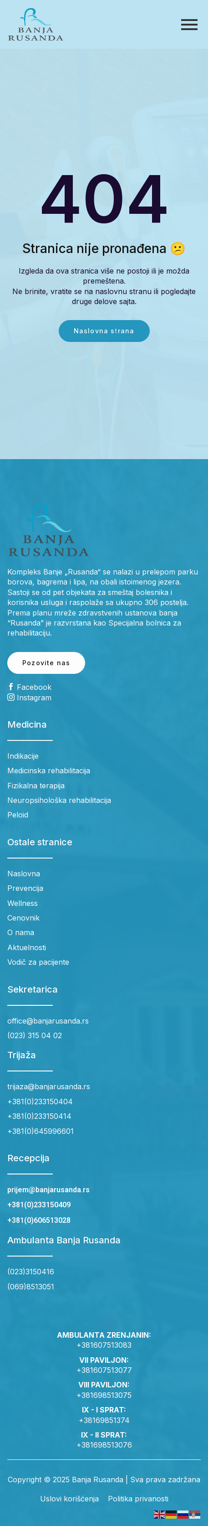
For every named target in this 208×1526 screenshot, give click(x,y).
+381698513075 (104, 1395)
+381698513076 (104, 1444)
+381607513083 (104, 1345)
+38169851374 (104, 1420)
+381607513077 (104, 1370)
